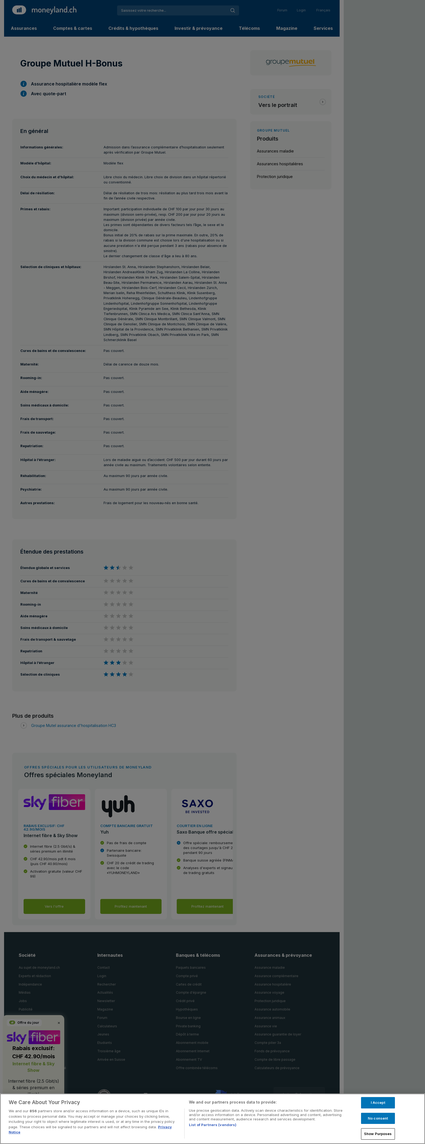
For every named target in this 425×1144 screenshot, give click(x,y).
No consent (378, 1118)
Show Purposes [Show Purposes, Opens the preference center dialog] (378, 1134)
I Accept (378, 1102)
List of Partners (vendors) (212, 1125)
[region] (212, 1119)
